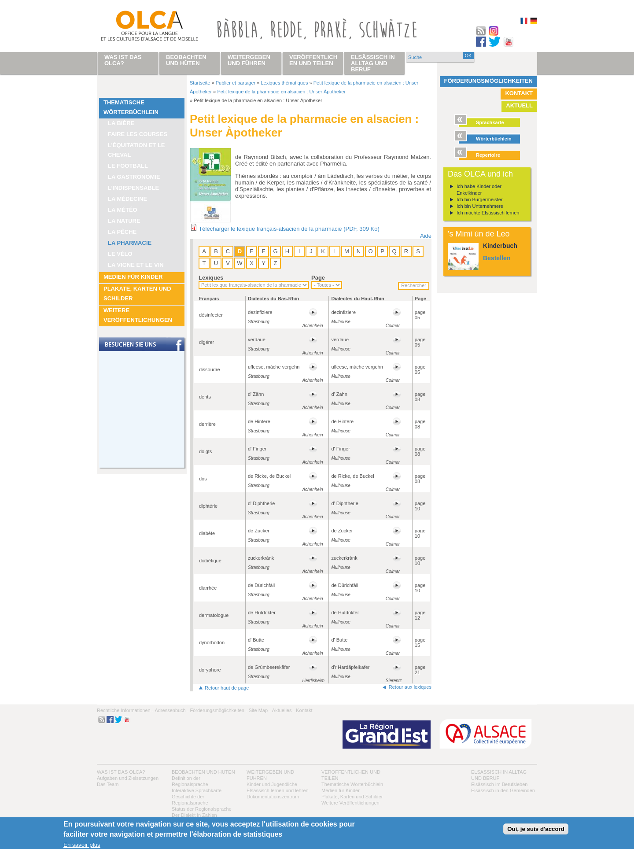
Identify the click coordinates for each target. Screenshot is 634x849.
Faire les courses (137, 134)
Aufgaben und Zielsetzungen (127, 778)
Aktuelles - (283, 710)
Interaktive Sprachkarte (196, 790)
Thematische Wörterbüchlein (130, 107)
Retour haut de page (227, 687)
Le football (128, 165)
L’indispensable (133, 188)
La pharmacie (129, 243)
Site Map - (260, 710)
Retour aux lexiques (410, 687)
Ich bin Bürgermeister (480, 199)
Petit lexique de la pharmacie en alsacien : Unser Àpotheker (281, 91)
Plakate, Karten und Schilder (137, 293)
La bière (121, 123)
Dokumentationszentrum (273, 796)
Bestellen (496, 258)
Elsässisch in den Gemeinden (503, 790)
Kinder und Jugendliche (272, 784)
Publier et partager (236, 82)
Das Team (107, 784)
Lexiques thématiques (284, 82)
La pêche (122, 232)
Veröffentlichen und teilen (313, 60)
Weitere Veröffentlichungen (137, 315)
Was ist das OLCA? (121, 772)
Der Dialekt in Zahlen (194, 815)
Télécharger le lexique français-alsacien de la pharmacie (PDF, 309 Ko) (289, 228)
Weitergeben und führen (249, 60)
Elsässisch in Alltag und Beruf (373, 63)
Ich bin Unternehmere (480, 206)
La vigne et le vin (136, 265)
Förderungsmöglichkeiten (488, 81)
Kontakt (519, 93)
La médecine (127, 199)
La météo (122, 210)
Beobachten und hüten (203, 772)
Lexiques (211, 277)
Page (318, 277)
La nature (124, 221)
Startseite (200, 82)
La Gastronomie (134, 176)
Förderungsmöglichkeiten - (218, 710)
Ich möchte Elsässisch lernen (488, 212)
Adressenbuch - (171, 710)
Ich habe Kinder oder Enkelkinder (479, 190)
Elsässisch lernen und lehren (278, 790)
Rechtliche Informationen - (125, 710)
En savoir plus (81, 845)
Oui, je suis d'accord (535, 829)
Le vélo (120, 254)
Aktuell (519, 105)
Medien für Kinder (132, 276)
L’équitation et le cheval (136, 150)
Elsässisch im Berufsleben (499, 784)
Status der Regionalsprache (202, 809)
